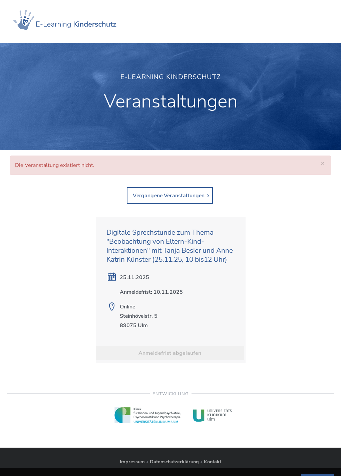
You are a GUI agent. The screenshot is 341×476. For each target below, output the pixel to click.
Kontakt (212, 461)
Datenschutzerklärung (174, 461)
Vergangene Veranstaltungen (169, 195)
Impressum (132, 461)
